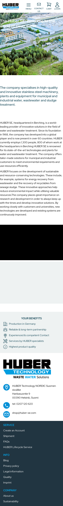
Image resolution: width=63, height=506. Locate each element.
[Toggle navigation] (28, 6)
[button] (10, 6)
